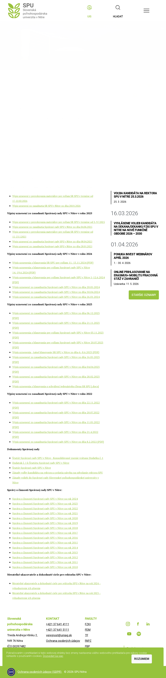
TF (86, 635)
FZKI (88, 624)
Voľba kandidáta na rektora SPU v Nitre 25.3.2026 (135, 195)
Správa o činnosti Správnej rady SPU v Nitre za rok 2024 (45, 499)
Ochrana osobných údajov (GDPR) (40, 671)
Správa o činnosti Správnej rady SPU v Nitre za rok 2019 (45, 523)
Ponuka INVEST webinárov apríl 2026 (133, 256)
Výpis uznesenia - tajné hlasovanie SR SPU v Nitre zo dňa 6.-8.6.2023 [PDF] (55, 352)
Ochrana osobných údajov (63, 640)
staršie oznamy (143, 295)
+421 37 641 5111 (57, 629)
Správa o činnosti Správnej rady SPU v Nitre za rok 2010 (45, 567)
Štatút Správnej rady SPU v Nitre (31, 467)
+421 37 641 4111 (57, 624)
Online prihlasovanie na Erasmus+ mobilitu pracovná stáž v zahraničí (136, 275)
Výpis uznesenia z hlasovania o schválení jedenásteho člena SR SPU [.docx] (55, 386)
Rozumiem (141, 658)
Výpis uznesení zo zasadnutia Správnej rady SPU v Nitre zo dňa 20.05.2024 (56, 287)
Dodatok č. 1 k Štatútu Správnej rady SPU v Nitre (40, 463)
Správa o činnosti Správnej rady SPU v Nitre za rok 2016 (45, 537)
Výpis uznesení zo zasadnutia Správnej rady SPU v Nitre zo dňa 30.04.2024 (56, 292)
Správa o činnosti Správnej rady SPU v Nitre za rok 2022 (45, 508)
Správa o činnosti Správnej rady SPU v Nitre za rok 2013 (45, 552)
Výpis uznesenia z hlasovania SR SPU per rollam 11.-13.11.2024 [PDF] (52, 262)
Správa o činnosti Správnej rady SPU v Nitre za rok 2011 (45, 562)
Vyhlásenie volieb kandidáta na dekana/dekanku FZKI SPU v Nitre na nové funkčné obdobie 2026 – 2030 (136, 228)
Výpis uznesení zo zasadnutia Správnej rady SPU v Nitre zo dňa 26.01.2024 (56, 297)
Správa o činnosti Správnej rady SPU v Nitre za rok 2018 (45, 528)
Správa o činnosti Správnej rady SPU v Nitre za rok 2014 (45, 547)
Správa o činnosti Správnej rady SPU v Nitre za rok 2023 (45, 503)
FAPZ (88, 640)
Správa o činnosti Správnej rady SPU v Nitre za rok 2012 (45, 557)
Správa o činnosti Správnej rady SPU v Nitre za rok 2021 (45, 513)
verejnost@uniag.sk (59, 635)
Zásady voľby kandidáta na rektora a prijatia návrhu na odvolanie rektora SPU (57, 472)
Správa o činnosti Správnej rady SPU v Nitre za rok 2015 (45, 542)
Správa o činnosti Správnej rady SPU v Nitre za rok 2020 (45, 518)
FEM (88, 629)
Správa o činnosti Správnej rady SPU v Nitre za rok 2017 (45, 533)
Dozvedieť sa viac (53, 656)
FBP (87, 646)
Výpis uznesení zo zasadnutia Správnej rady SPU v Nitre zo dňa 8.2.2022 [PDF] (58, 442)
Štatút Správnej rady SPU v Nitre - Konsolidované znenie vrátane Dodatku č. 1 (57, 458)
